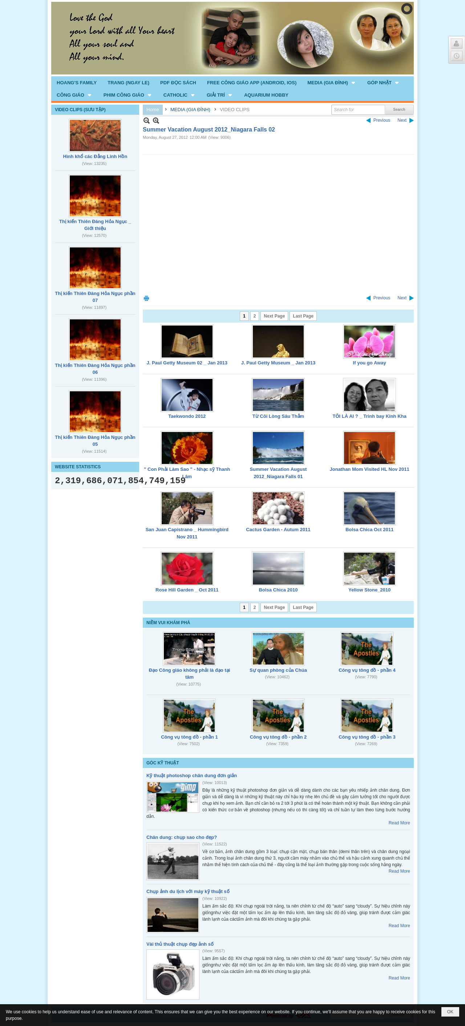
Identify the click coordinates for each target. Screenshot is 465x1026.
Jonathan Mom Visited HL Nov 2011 (369, 469)
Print (146, 298)
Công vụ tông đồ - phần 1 (189, 737)
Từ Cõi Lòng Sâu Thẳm (278, 416)
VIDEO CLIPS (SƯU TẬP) (80, 109)
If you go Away (369, 362)
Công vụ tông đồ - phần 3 (367, 737)
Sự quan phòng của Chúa (278, 670)
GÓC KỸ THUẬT (162, 763)
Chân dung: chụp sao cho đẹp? (181, 837)
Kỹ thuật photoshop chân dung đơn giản (191, 775)
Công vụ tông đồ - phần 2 (278, 737)
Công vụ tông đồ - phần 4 (367, 670)
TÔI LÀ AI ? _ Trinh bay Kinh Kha (370, 416)
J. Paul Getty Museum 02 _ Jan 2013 (187, 362)
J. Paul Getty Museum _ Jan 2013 (278, 362)
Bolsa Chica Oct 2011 (369, 529)
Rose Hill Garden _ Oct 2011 (186, 590)
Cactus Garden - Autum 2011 (278, 529)
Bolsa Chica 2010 (278, 590)
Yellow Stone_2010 (369, 590)
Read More (399, 822)
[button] (332, 82)
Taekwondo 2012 (187, 416)
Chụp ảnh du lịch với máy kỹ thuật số (188, 891)
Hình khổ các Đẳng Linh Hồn (95, 156)
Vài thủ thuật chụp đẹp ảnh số (180, 944)
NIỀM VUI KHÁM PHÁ (168, 622)
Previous (382, 120)
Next (402, 120)
